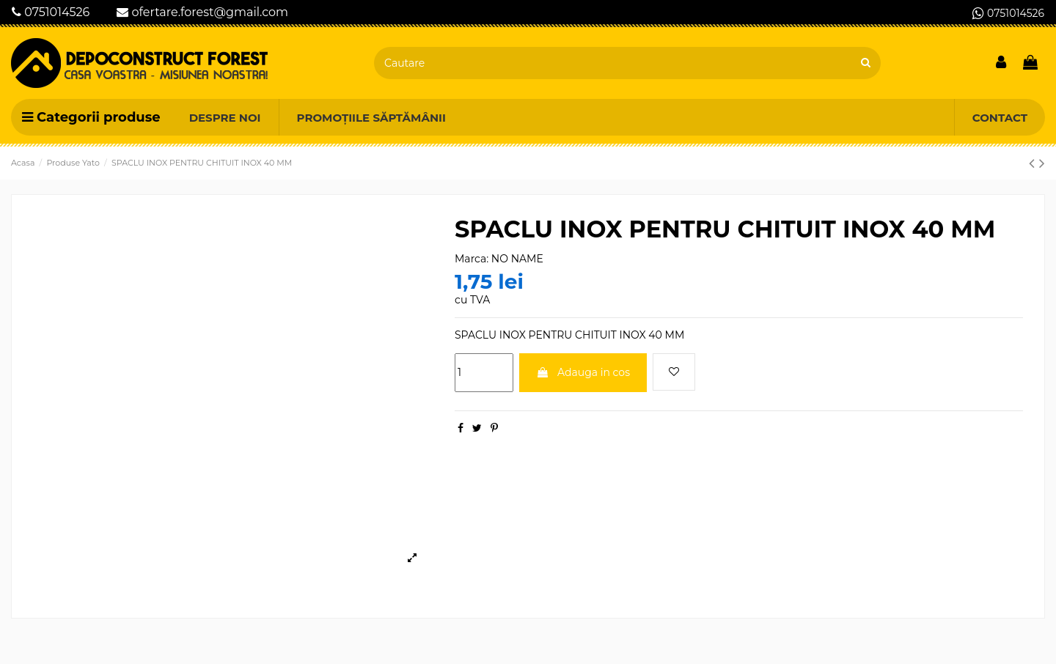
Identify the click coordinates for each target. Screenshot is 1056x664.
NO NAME (517, 258)
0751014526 (50, 12)
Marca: (471, 258)
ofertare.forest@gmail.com (202, 12)
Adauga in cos (583, 372)
